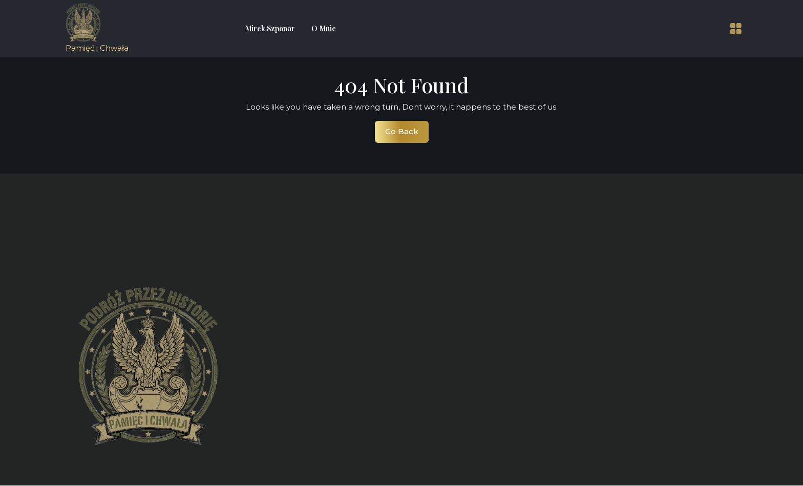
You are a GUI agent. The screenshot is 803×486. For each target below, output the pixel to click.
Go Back (407, 134)
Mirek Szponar (270, 28)
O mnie (323, 28)
